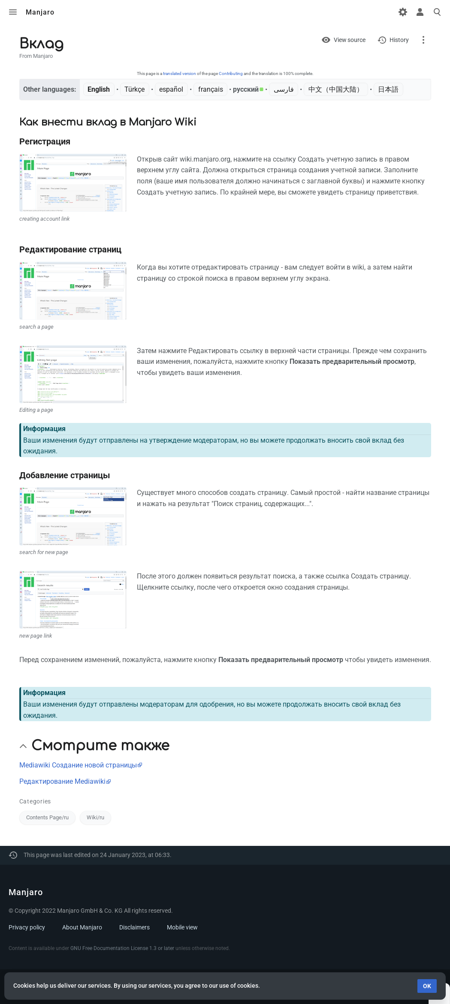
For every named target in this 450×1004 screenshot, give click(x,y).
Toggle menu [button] (12, 12)
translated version (179, 73)
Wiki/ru (95, 817)
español (171, 89)
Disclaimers (134, 927)
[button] (23, 746)
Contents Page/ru (47, 817)
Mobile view (182, 927)
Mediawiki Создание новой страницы (78, 765)
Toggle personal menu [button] (420, 12)
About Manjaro (82, 927)
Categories (35, 801)
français (210, 89)
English (99, 89)
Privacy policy (27, 927)
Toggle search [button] (437, 12)
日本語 (388, 89)
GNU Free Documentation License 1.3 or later (122, 948)
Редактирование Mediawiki (62, 781)
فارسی (284, 89)
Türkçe (134, 89)
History (399, 39)
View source (349, 39)
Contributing (231, 73)
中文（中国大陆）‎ (335, 89)
